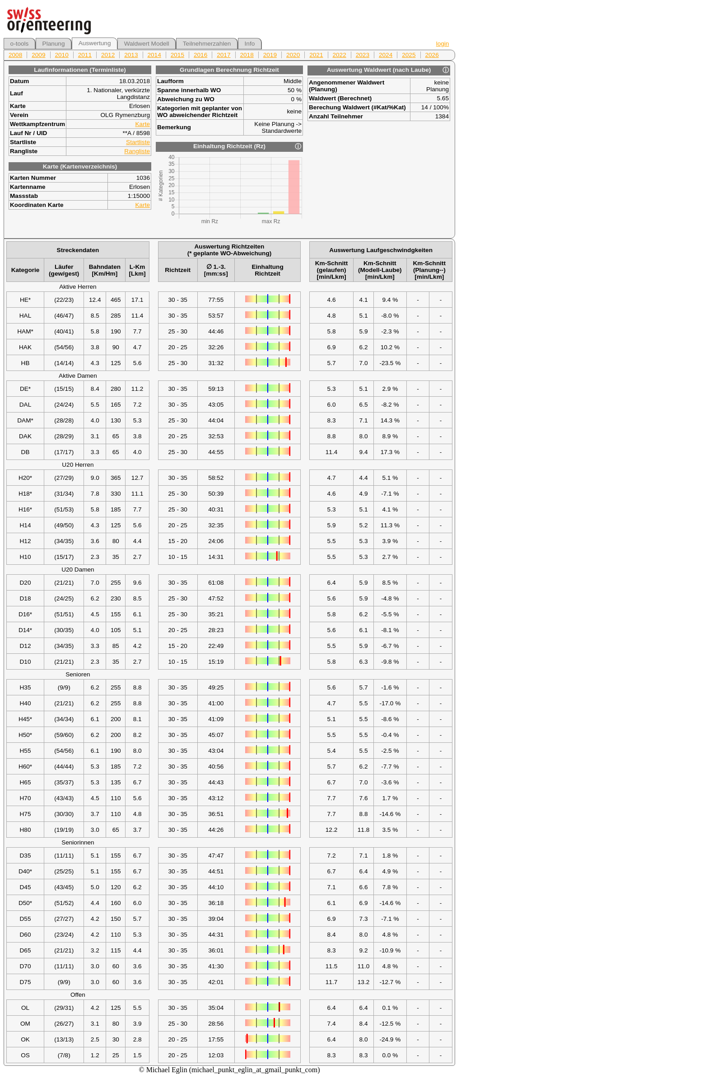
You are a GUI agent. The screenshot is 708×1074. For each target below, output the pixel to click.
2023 (362, 55)
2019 (270, 55)
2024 (385, 55)
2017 (223, 55)
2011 (85, 55)
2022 (339, 55)
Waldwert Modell (146, 43)
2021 (316, 55)
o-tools (19, 43)
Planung (53, 43)
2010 (62, 55)
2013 (131, 55)
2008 (15, 55)
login (442, 43)
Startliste (138, 142)
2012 (108, 55)
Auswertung (95, 43)
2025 (408, 55)
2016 (200, 55)
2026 (432, 55)
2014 (154, 55)
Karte (142, 124)
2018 (247, 55)
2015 (177, 55)
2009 (38, 55)
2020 (293, 55)
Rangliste (137, 151)
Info (250, 43)
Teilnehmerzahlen (207, 43)
